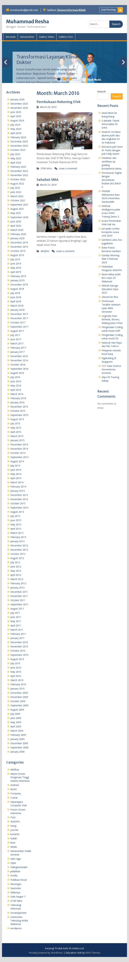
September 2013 (19, 507)
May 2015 (15, 427)
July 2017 (15, 335)
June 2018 (15, 297)
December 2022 (19, 171)
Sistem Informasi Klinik (71, 10)
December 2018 (19, 284)
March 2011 (16, 629)
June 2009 (15, 718)
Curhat (14, 797)
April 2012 (15, 575)
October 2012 (17, 553)
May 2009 (15, 722)
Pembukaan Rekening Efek (59, 102)
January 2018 (17, 309)
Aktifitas (45, 251)
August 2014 (17, 461)
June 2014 (15, 469)
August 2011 (17, 608)
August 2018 (17, 288)
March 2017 (16, 343)
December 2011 (19, 591)
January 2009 (17, 739)
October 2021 (17, 200)
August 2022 (17, 183)
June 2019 (15, 263)
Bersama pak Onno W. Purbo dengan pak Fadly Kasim (112, 150)
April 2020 (15, 225)
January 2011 (17, 638)
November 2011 (19, 596)
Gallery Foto (66, 36)
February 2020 (18, 234)
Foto (13, 817)
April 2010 (15, 676)
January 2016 (17, 402)
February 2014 (18, 486)
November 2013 (19, 499)
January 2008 (17, 751)
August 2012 (17, 558)
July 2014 (15, 465)
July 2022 (15, 187)
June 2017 (15, 339)
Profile (13, 875)
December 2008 (19, 743)
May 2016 (15, 385)
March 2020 (16, 229)
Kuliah (13, 838)
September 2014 (19, 457)
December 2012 (19, 545)
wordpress (16, 928)
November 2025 (19, 107)
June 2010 (15, 667)
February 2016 (18, 398)
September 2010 (19, 654)
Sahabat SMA (47, 179)
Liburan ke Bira (110, 296)
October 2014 (17, 452)
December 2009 (19, 692)
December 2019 (19, 242)
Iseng (13, 825)
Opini (13, 863)
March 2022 (16, 196)
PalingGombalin (18, 867)
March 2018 (16, 305)
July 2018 (15, 293)
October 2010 (17, 650)
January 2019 (17, 280)
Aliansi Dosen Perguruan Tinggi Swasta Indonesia (20, 777)
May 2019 (15, 267)
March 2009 (16, 730)
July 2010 (15, 663)
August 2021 (17, 208)
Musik (13, 846)
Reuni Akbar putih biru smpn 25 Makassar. (111, 278)
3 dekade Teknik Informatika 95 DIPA (110, 124)
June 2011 (15, 617)
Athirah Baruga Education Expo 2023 (110, 289)
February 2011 (18, 633)
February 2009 (18, 734)
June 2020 (15, 221)
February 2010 (18, 684)
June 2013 (15, 520)
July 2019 (15, 259)
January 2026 (17, 99)
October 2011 (17, 600)
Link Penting (108, 9)
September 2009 (19, 705)
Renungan (15, 884)
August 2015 (17, 419)
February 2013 (18, 537)
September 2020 (19, 217)
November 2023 (19, 145)
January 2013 (17, 541)
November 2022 (19, 175)
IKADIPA (15, 821)
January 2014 (17, 490)
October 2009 (17, 701)
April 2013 (15, 528)
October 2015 (17, 410)
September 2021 (19, 204)
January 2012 (17, 587)
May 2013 (15, 524)
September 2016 (19, 368)
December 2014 (19, 444)
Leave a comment (68, 168)
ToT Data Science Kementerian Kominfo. (111, 369)
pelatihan (15, 871)
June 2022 (15, 192)
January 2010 (17, 688)
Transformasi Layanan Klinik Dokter (47, 60)
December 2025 (19, 103)
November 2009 (19, 697)
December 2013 (19, 495)
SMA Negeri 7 (17, 896)
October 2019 (17, 250)
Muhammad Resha (27, 22)
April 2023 (15, 162)
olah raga (15, 858)
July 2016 (15, 377)
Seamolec (15, 888)
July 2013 (15, 516)
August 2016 (17, 373)
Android (14, 785)
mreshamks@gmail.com (24, 10)
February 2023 (18, 166)
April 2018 (15, 301)
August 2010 (17, 659)
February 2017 (18, 347)
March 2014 (16, 482)
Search (101, 91)
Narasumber (27, 36)
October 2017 (17, 322)
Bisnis (13, 789)
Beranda (10, 36)
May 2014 (15, 474)
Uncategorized (18, 912)
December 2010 (19, 642)
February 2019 (18, 276)
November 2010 (19, 646)
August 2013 (17, 511)
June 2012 (15, 566)
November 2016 (19, 360)
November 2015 (19, 406)
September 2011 (19, 604)
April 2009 (15, 726)
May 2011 (15, 621)
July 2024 (15, 124)
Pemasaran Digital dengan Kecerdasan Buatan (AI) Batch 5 (112, 180)
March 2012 (16, 579)
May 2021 (15, 213)
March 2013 (16, 532)
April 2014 (15, 478)
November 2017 (19, 318)
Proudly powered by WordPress (46, 952)
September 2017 (19, 326)
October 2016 (17, 364)
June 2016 (15, 381)
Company (15, 793)
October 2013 (17, 503)
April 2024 (15, 133)
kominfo (14, 834)
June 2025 (15, 112)
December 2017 (19, 314)
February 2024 (18, 137)
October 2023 (17, 149)
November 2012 (19, 549)
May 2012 (15, 570)
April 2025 (15, 116)
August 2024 (17, 120)
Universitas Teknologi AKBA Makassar (19, 920)
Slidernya (15, 892)
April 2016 (15, 389)
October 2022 (17, 179)
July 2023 (15, 154)
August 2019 (17, 255)
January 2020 (17, 238)
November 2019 (19, 246)
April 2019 (15, 272)
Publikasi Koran (18, 879)
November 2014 (19, 448)
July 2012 (15, 562)
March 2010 (16, 680)
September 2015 (19, 415)
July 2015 (15, 423)
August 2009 (17, 709)
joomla (14, 830)
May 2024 (15, 128)
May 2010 (15, 671)
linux (12, 842)
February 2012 (18, 583)
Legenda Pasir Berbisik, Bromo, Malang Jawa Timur (112, 319)
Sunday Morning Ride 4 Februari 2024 (110, 259)
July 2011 (15, 612)
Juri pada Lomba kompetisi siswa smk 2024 (110, 232)
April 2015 (15, 431)
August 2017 (17, 330)
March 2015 (16, 436)
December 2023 (19, 141)
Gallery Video (46, 36)
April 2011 (15, 625)
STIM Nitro (46, 168)
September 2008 (19, 747)
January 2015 (17, 440)
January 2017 (17, 351)
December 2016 (19, 356)
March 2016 (16, 394)
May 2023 (15, 158)
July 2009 (15, 713)
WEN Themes (92, 952)
